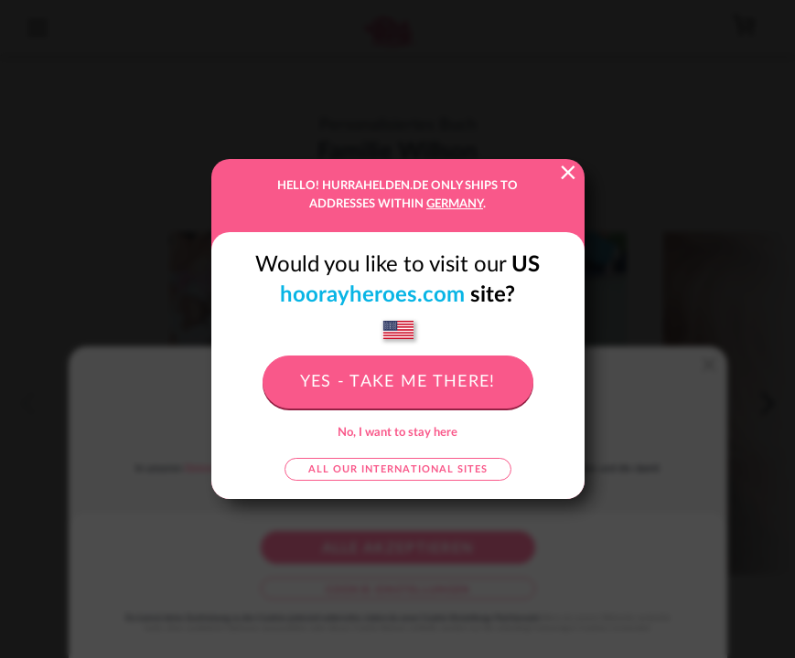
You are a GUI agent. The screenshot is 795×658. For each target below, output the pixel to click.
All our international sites (398, 469)
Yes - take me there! (398, 382)
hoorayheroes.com (372, 295)
